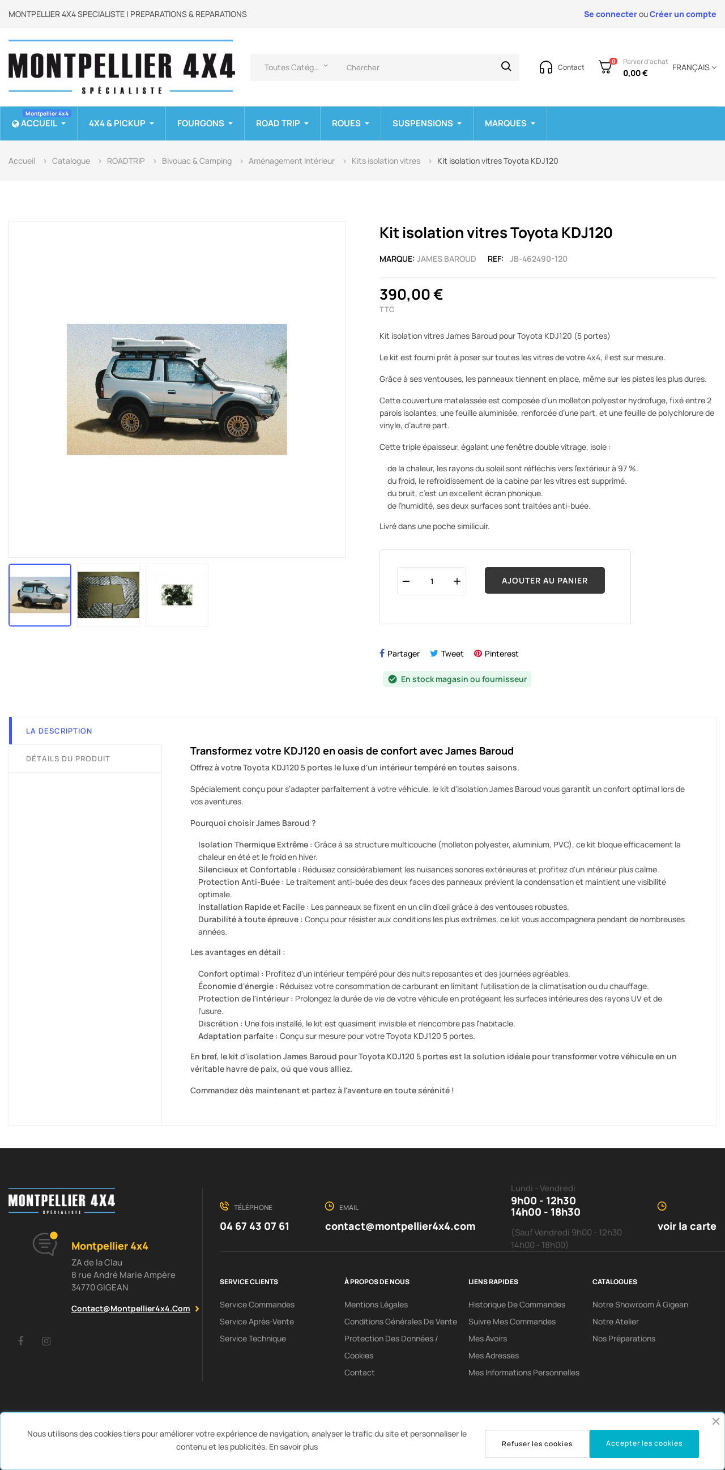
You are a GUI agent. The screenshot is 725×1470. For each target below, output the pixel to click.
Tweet (452, 653)
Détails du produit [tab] (68, 758)
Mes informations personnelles (523, 1372)
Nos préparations (623, 1338)
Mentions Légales (376, 1304)
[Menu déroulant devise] (692, 67)
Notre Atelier (615, 1321)
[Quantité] (432, 581)
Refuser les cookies (537, 1443)
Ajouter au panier (545, 580)
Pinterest (502, 653)
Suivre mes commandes (512, 1321)
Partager (403, 653)
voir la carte (687, 1226)
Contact (359, 1372)
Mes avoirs (487, 1338)
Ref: (496, 258)
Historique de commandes (516, 1304)
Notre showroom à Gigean (640, 1304)
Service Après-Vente (257, 1321)
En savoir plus (293, 1446)
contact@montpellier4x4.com (130, 1308)
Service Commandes (257, 1304)
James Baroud (446, 258)
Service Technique (253, 1338)
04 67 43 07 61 (254, 1226)
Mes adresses (493, 1355)
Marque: (397, 258)
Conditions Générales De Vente (400, 1321)
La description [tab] (59, 731)
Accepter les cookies (644, 1443)
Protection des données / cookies (391, 1347)
